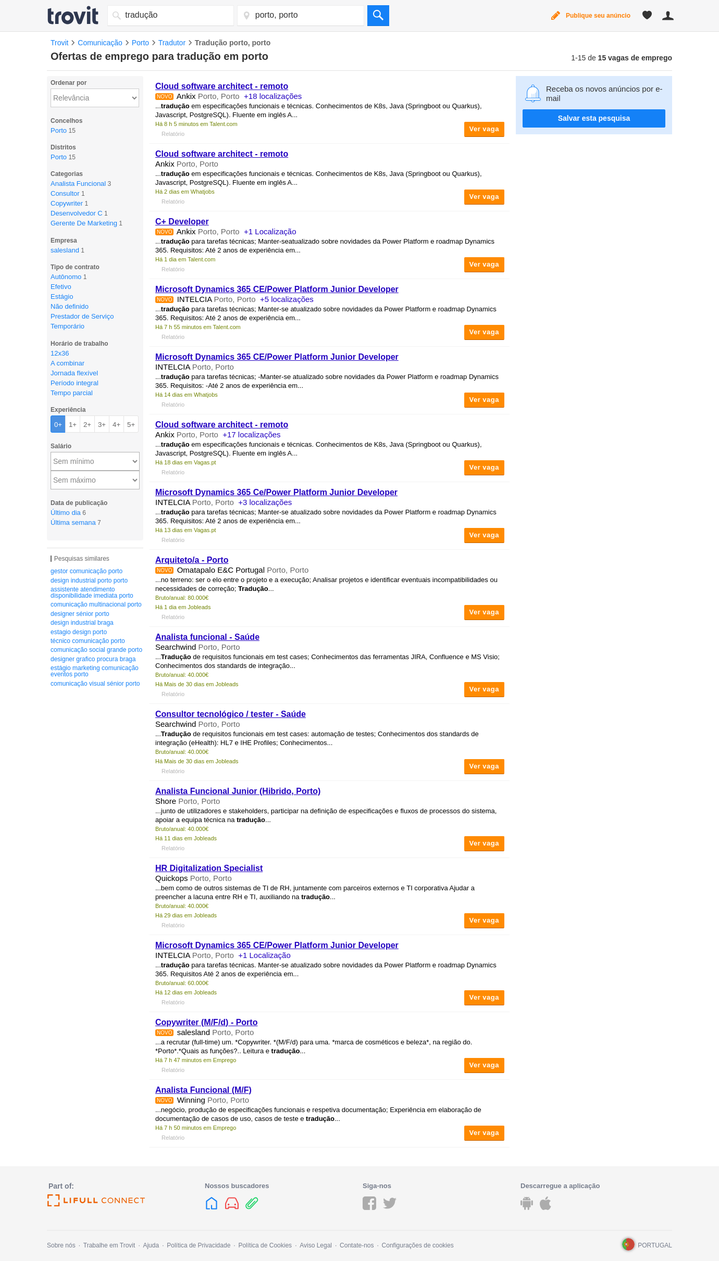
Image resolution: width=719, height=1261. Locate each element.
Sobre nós (61, 1245)
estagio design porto (79, 632)
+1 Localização (270, 231)
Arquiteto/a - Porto (191, 560)
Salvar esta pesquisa (594, 118)
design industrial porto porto (89, 580)
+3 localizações (265, 502)
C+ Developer (182, 221)
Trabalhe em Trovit (109, 1245)
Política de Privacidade (198, 1245)
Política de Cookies (265, 1245)
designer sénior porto (80, 614)
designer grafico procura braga (93, 659)
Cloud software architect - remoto (221, 86)
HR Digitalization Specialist (209, 868)
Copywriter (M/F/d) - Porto (206, 1022)
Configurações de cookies (418, 1245)
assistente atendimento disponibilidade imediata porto (92, 592)
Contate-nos (357, 1245)
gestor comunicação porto (86, 571)
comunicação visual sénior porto (95, 683)
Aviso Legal (316, 1245)
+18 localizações (273, 96)
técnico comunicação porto (88, 641)
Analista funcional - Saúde (207, 637)
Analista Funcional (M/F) (203, 1090)
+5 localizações (287, 299)
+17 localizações (251, 434)
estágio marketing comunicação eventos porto (95, 671)
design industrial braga (82, 623)
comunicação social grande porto (96, 650)
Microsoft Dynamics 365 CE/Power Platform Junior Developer (277, 289)
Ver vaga (484, 129)
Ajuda (151, 1245)
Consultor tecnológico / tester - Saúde (230, 714)
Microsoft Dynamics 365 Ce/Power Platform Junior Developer (276, 492)
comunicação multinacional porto (96, 604)
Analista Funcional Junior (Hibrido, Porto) (237, 791)
